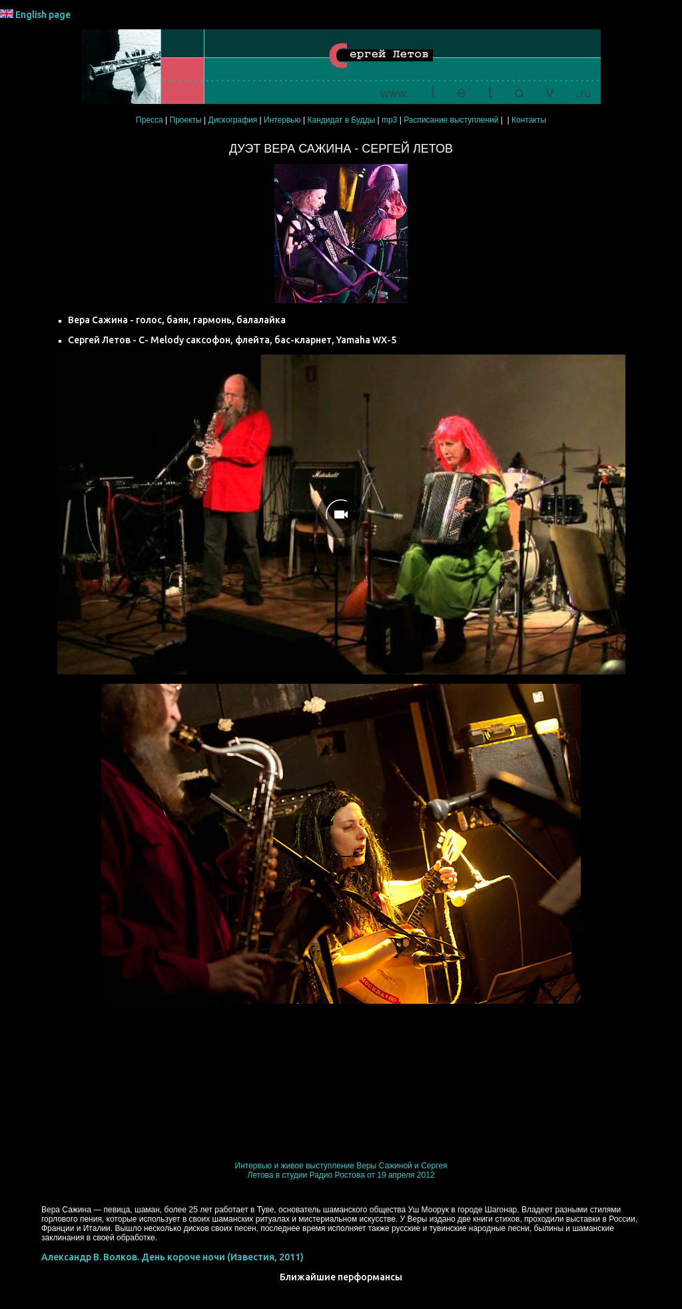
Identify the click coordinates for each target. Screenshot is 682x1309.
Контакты (529, 120)
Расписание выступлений (451, 120)
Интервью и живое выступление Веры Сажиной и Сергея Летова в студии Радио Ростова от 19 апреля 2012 (341, 1170)
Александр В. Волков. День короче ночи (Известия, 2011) (172, 1257)
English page (43, 14)
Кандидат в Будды (341, 120)
